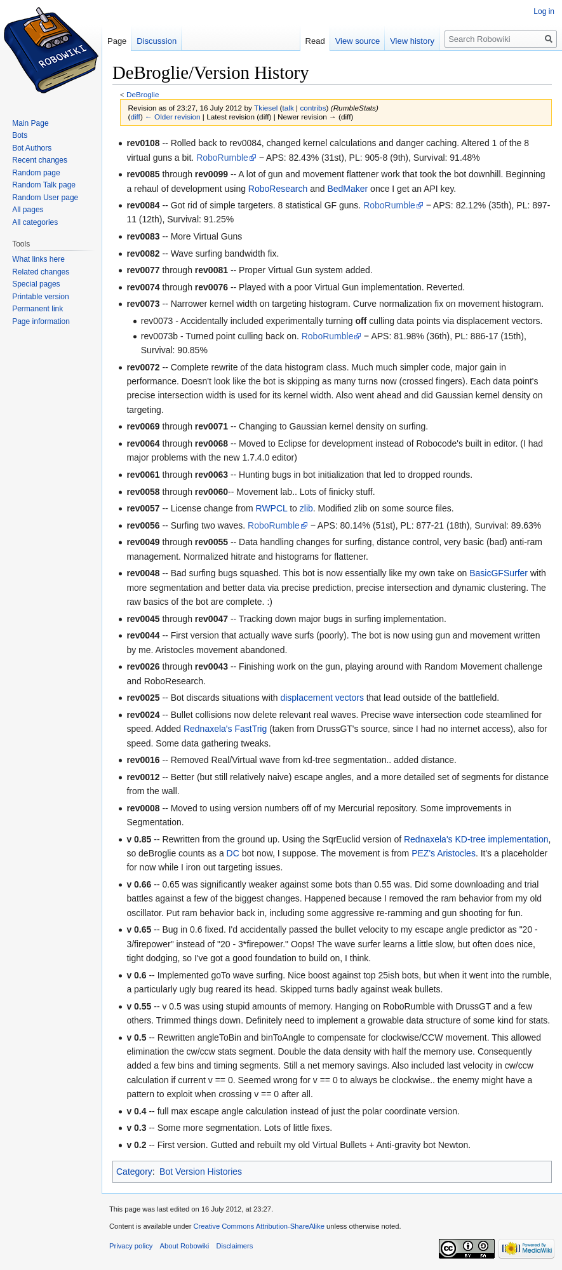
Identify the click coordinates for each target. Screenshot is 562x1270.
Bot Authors (31, 148)
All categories (35, 222)
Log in (543, 11)
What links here (38, 259)
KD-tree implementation (501, 839)
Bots (19, 135)
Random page (36, 172)
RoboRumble (222, 157)
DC (233, 853)
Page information (41, 321)
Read (315, 41)
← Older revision (173, 116)
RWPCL (272, 508)
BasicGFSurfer (498, 573)
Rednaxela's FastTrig (225, 729)
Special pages (36, 284)
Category (134, 1171)
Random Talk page (44, 184)
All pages (27, 209)
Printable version (40, 296)
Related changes (40, 271)
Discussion (157, 41)
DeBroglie (142, 94)
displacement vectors (322, 697)
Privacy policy (130, 1246)
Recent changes (39, 160)
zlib (306, 508)
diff (135, 116)
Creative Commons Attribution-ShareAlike (258, 1226)
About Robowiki (185, 1246)
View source (357, 41)
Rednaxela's (428, 839)
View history (412, 41)
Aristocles (456, 853)
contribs (313, 108)
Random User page (45, 197)
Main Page (30, 123)
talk (287, 108)
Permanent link (37, 308)
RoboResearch (277, 189)
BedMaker (347, 189)
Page (116, 41)
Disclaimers (235, 1246)
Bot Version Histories (200, 1171)
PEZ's (423, 853)
